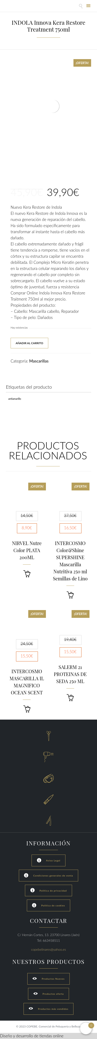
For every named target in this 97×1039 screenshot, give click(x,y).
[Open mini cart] (86, 1028)
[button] (27, 573)
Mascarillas (38, 361)
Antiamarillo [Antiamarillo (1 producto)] (14, 398)
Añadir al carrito (29, 343)
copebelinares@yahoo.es (48, 949)
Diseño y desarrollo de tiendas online (32, 1035)
